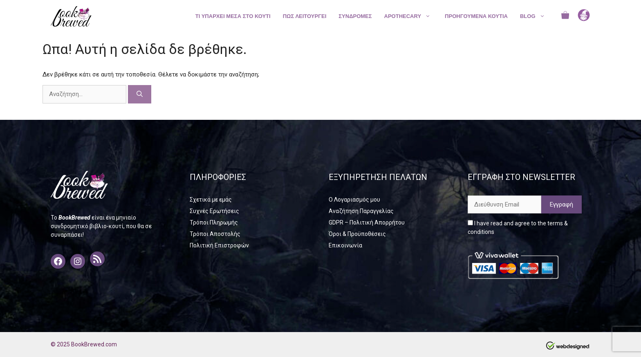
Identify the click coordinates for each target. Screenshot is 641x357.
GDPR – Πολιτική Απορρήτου (367, 222)
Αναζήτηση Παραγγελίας (361, 211)
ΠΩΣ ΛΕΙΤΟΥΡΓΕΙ (305, 16)
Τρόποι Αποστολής (215, 234)
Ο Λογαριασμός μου (354, 199)
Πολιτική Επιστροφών (219, 245)
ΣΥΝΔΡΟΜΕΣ (355, 16)
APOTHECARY (411, 16)
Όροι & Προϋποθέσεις (357, 234)
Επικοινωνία (345, 245)
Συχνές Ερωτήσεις (214, 211)
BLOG (536, 16)
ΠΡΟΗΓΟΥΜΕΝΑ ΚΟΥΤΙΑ (476, 16)
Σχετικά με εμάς (211, 199)
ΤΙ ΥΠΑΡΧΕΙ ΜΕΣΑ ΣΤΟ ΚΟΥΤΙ (233, 16)
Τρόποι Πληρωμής (214, 222)
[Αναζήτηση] (139, 94)
